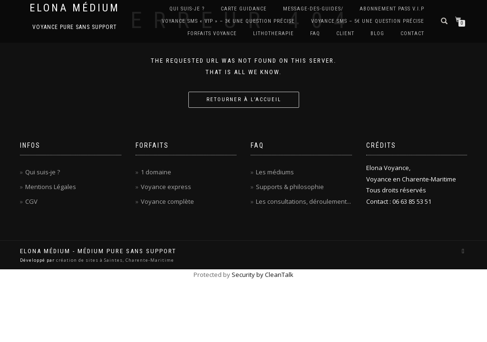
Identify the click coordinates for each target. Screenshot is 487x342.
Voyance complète (167, 201)
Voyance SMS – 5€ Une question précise (367, 21)
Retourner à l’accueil (243, 99)
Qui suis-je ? (42, 172)
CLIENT (345, 33)
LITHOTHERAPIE (273, 33)
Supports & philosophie (290, 186)
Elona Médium (74, 8)
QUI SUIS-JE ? (187, 9)
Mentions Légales (50, 186)
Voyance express (166, 186)
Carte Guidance (244, 9)
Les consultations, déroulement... (303, 201)
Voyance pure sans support (74, 27)
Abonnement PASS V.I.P (392, 9)
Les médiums (275, 172)
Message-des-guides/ (313, 9)
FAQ (315, 33)
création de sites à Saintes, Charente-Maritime (115, 260)
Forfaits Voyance (212, 33)
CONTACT (412, 33)
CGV (31, 201)
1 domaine (156, 172)
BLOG (377, 33)
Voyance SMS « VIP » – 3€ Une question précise (228, 21)
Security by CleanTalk (262, 274)
